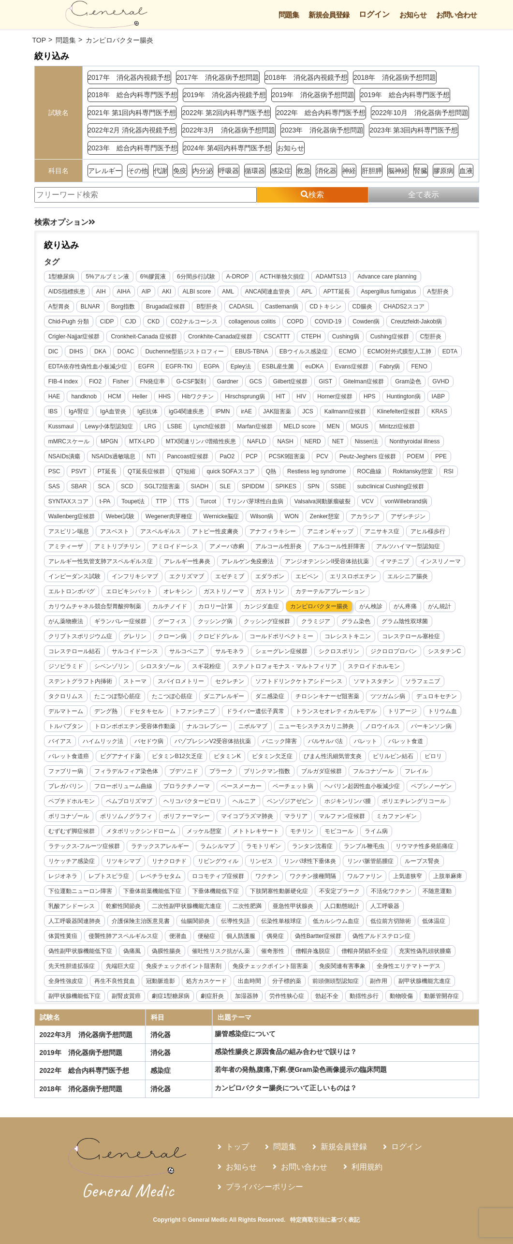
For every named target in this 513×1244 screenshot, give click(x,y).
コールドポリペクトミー (282, 636)
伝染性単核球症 (282, 921)
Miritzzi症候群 (397, 427)
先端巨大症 (120, 966)
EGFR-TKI (179, 367)
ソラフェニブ (423, 681)
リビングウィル (218, 861)
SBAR (80, 486)
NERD (313, 442)
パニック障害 (280, 741)
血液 (466, 171)
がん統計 (440, 606)
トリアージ (402, 711)
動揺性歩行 (364, 996)
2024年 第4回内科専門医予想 (227, 148)
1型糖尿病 (62, 277)
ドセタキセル (146, 711)
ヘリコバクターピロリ (193, 801)
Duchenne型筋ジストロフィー (185, 352)
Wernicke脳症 (221, 516)
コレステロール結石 (75, 651)
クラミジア (316, 621)
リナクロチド (169, 861)
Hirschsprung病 (245, 397)
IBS (53, 412)
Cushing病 (345, 337)
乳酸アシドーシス (112, 906)
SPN (314, 486)
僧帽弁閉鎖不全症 (365, 951)
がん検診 (371, 606)
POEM (415, 457)
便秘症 (207, 936)
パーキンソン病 (431, 726)
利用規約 (367, 1167)
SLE (225, 486)
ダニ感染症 (270, 696)
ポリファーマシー (187, 816)
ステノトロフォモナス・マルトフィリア (285, 666)
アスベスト (115, 531)
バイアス (60, 741)
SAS (54, 486)
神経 (349, 171)
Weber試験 (120, 516)
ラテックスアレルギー (161, 846)
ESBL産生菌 (278, 367)
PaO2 (227, 457)
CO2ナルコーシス (194, 322)
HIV (302, 397)
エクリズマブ (187, 576)
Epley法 (241, 367)
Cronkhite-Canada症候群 (221, 337)
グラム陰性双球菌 (405, 621)
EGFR (147, 367)
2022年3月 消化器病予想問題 (228, 130)
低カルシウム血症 (336, 921)
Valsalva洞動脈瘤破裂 (322, 501)
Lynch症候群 (210, 427)
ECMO (348, 352)
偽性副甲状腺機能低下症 (81, 951)
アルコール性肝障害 (339, 546)
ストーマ (135, 681)
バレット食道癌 (69, 756)
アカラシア (365, 516)
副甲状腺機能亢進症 (425, 981)
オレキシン (178, 591)
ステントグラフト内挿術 (81, 681)
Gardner (228, 382)
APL (307, 292)
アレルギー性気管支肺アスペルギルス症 (101, 561)
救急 (303, 171)
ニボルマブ (253, 726)
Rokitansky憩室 (413, 471)
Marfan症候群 (255, 427)
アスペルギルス (161, 531)
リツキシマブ (123, 861)
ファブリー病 (66, 771)
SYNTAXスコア (69, 501)
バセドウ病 (149, 741)
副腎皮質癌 (126, 996)
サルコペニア (187, 651)
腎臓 (420, 171)
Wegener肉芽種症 (169, 516)
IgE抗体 (148, 412)
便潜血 (178, 936)
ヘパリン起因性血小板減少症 (362, 786)
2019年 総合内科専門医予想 (405, 95)
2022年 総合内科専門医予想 (321, 113)
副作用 (379, 981)
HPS (370, 397)
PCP (252, 457)
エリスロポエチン (353, 576)
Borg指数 (123, 307)
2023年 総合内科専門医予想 (132, 148)
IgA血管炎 (114, 412)
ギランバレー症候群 (121, 621)
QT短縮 (186, 471)
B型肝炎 (207, 307)
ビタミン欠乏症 (272, 756)
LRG (151, 427)
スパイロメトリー (181, 681)
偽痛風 (132, 951)
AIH (101, 292)
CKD (154, 322)
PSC (55, 471)
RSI (449, 471)
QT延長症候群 (146, 471)
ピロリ (433, 756)
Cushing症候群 (389, 337)
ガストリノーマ (224, 591)
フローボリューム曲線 (124, 786)
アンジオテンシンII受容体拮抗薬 (327, 561)
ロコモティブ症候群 (218, 876)
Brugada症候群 (166, 307)
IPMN (223, 412)
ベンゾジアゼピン (290, 801)
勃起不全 (327, 996)
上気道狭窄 (408, 876)
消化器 (326, 171)
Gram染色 (409, 382)
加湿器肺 (247, 996)
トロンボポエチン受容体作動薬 (135, 726)
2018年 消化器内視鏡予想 (306, 77)
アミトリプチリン (118, 546)
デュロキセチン (437, 696)
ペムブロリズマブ (129, 801)
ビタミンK (227, 756)
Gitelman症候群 (364, 382)
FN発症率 (152, 382)
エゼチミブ (230, 576)
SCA (104, 486)
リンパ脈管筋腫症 (371, 861)
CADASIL (241, 307)
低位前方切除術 (391, 921)
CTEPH (312, 337)
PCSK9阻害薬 (287, 457)
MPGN (109, 442)
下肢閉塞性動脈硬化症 (320, 891)
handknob (84, 397)
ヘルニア (244, 801)
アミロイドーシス (175, 546)
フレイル (416, 771)
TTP (161, 501)
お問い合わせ (456, 15)
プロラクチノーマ (187, 786)
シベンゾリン (112, 666)
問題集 (288, 15)
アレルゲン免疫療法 (248, 561)
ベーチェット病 (293, 786)
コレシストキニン (348, 636)
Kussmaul (61, 427)
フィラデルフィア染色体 (127, 771)
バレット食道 (406, 741)
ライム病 (376, 831)
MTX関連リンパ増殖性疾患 (201, 442)
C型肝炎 (431, 337)
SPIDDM (253, 486)
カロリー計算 (216, 606)
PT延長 (107, 471)
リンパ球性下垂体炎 (310, 861)
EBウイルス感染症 (304, 352)
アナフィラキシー (273, 531)
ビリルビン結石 (393, 756)
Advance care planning (387, 277)
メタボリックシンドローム (141, 831)
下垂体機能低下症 (256, 891)
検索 (312, 194)
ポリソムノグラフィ (127, 816)
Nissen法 (367, 442)
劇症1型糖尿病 (171, 996)
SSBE (338, 486)
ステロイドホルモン (374, 666)
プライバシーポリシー (264, 1187)
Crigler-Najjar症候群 (75, 337)
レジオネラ (63, 876)
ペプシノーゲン (431, 786)
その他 (138, 171)
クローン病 (172, 636)
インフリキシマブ (135, 576)
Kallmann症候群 (345, 412)
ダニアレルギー (224, 696)
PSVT (79, 471)
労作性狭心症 (287, 996)
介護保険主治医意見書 (141, 921)
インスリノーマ (441, 561)
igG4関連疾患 (187, 412)
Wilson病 (262, 516)
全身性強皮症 (66, 981)
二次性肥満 (287, 906)
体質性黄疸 (63, 936)
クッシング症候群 (267, 621)
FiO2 (95, 382)
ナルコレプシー (207, 726)
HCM (114, 397)
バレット (366, 741)
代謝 (160, 171)
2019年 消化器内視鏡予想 (224, 95)
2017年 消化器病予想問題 (217, 77)
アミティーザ (66, 546)
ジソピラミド (66, 666)
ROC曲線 (369, 471)
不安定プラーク (380, 891)
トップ (237, 1146)
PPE (441, 457)
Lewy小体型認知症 (109, 427)
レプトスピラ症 (109, 876)
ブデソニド (184, 771)
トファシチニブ (195, 711)
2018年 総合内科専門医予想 (132, 95)
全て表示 (423, 194)
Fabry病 (390, 367)
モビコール (339, 831)
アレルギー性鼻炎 (187, 561)
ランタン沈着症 (313, 846)
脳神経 (398, 171)
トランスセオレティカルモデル (336, 711)
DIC (54, 352)
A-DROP (238, 277)
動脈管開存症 (442, 996)
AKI (167, 292)
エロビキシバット (129, 591)
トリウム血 (442, 711)
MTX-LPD (142, 442)
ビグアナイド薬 (121, 756)
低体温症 (434, 921)
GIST (326, 382)
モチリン (302, 831)
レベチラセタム (161, 876)
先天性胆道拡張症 (72, 966)
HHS (165, 397)
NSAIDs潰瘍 (65, 457)
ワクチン (267, 876)
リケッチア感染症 (72, 861)
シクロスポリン (339, 651)
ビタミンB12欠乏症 (177, 756)
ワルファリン (365, 876)
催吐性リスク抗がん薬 (221, 951)
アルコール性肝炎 (279, 546)
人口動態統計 (382, 906)
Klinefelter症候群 (399, 412)
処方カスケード (207, 981)
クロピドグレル (218, 636)
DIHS (77, 352)
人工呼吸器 (425, 906)
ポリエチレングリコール (414, 801)
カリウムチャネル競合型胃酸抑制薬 (95, 606)
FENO (419, 367)
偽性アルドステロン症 (382, 936)
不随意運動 (63, 906)
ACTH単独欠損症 (282, 277)
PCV (323, 457)
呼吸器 (229, 171)
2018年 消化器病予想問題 (394, 77)
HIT (281, 397)
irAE (246, 412)
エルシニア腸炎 (408, 576)
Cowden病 (366, 322)
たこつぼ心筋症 (172, 696)
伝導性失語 (235, 921)
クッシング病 (215, 621)
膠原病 (443, 171)
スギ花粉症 (206, 666)
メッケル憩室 (204, 831)
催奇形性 (273, 951)
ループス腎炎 (422, 861)
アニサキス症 (382, 531)
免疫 (180, 171)
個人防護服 (241, 936)
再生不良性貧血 (115, 981)
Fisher (121, 382)
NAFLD (257, 442)
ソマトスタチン (374, 681)
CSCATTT (277, 337)
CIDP (108, 322)
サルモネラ (230, 651)
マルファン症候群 (342, 816)
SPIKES (286, 486)
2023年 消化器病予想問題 (322, 130)
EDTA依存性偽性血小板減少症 (88, 367)
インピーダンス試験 (75, 576)
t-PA (105, 501)
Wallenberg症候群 (72, 516)
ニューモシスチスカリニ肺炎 (316, 726)
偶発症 (275, 936)
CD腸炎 (362, 307)
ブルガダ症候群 (322, 771)
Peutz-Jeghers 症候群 (368, 457)
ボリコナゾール (69, 816)
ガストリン (270, 591)
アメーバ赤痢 (227, 546)
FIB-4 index (63, 382)
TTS (184, 501)
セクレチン (230, 681)
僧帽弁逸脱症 (313, 951)
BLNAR (91, 307)
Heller (139, 397)
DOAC (126, 352)
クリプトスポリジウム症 (81, 636)
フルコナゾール (373, 771)
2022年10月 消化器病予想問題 (420, 113)
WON (292, 516)
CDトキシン (325, 307)
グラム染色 (356, 621)
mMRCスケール (69, 442)
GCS (256, 382)
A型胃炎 (59, 307)
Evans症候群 (351, 367)
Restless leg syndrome (317, 471)
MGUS (359, 427)
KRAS (440, 412)
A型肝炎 (438, 292)
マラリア (296, 816)
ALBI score (197, 292)
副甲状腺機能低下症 (75, 996)
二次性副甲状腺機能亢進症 (227, 906)
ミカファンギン (397, 816)
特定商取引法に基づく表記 (325, 1219)
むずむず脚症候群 (72, 831)
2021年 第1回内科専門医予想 (132, 113)
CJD (130, 322)
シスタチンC (445, 651)
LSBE (175, 427)
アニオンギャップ (331, 531)
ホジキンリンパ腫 (348, 801)
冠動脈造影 (161, 981)
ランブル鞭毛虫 (364, 846)
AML (228, 292)
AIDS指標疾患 (67, 292)
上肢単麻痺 (63, 891)
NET (338, 442)
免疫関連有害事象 (343, 966)
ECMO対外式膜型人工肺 (400, 352)
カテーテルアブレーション (331, 591)
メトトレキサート (256, 831)
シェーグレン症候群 (282, 651)
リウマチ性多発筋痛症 (425, 846)
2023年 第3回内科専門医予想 (413, 130)
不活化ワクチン (431, 891)
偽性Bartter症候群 (318, 936)
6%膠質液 (153, 277)
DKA (101, 352)
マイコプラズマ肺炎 (247, 816)
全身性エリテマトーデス (409, 966)
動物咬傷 (401, 996)
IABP (438, 397)
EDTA (450, 352)
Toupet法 (133, 501)
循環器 (255, 171)
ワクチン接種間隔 (313, 876)
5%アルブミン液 (107, 277)
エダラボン (270, 576)
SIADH (200, 486)
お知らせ (412, 15)
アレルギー (105, 171)
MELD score (300, 427)
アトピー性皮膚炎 (215, 531)
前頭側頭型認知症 (336, 981)
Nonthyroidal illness (415, 442)
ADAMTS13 (331, 277)
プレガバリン (66, 786)
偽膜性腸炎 (166, 951)
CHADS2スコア (404, 307)
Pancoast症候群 (188, 457)
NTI (151, 457)
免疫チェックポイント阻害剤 (184, 966)
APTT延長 (337, 292)
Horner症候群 (335, 397)
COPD (295, 322)
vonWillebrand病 (406, 501)
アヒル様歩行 (428, 531)
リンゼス (261, 861)
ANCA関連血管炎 (268, 292)
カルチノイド (170, 606)
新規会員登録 (328, 15)
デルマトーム (66, 711)
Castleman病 (282, 307)
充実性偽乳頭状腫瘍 (425, 951)
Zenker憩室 (325, 516)
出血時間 (250, 981)
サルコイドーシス (135, 651)
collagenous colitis (252, 322)
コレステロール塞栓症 (411, 636)
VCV (368, 501)
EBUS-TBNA (252, 352)
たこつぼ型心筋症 (118, 696)
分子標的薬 (287, 981)
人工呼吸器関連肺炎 (75, 921)
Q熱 (271, 471)
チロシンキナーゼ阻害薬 (328, 696)
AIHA (124, 292)
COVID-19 (328, 322)
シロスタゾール (161, 666)
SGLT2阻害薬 (162, 486)
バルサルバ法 (325, 741)
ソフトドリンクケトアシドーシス (299, 681)
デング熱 (106, 711)
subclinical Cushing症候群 (391, 486)
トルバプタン (66, 726)
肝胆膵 (372, 171)
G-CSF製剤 (191, 382)
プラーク (221, 771)
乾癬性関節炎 (164, 906)
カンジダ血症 (262, 606)
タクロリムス (66, 696)
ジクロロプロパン (394, 651)
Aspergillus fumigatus (388, 292)
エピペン (307, 576)
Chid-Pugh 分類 (69, 322)
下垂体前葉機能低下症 (193, 891)
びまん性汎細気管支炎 (333, 756)
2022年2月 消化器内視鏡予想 (132, 130)
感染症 (281, 171)
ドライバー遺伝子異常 (256, 711)
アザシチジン (408, 516)
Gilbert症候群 (291, 382)
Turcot (208, 501)
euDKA (315, 367)
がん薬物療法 (66, 621)
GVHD (441, 382)
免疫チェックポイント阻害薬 (270, 966)
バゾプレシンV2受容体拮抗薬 (213, 741)
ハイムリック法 (103, 741)
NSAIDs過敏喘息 (114, 457)
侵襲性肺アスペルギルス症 (124, 936)
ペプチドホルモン (72, 801)
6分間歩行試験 (196, 277)
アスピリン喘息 (69, 531)
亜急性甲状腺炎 (333, 906)
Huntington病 (404, 397)
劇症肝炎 (212, 996)
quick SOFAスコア (231, 471)
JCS (308, 412)
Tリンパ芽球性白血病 (255, 501)
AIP (146, 292)
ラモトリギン (264, 846)
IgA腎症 (79, 412)
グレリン (135, 636)
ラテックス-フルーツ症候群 (84, 846)
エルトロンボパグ (72, 591)
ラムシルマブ (218, 846)
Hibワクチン (198, 397)
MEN (333, 427)
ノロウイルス (383, 726)
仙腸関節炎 (195, 921)
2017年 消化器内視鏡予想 (129, 77)
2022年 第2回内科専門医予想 (226, 113)
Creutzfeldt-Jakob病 (416, 322)
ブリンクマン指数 (267, 771)
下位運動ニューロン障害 (121, 891)
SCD (127, 486)
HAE (55, 397)
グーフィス (172, 621)
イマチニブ (395, 561)
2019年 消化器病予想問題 (313, 95)
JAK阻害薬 (278, 412)
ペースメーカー (241, 786)
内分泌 (202, 171)
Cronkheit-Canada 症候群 (144, 337)
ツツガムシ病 (388, 696)
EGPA (212, 367)
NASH (285, 442)
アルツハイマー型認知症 (408, 546)
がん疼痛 (405, 606)
